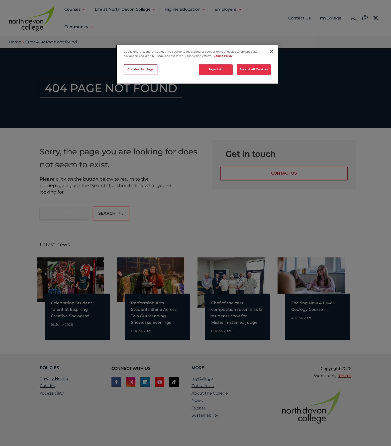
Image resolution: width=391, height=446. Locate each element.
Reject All (216, 69)
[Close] (271, 51)
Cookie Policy (222, 56)
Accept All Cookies (253, 69)
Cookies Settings (140, 69)
